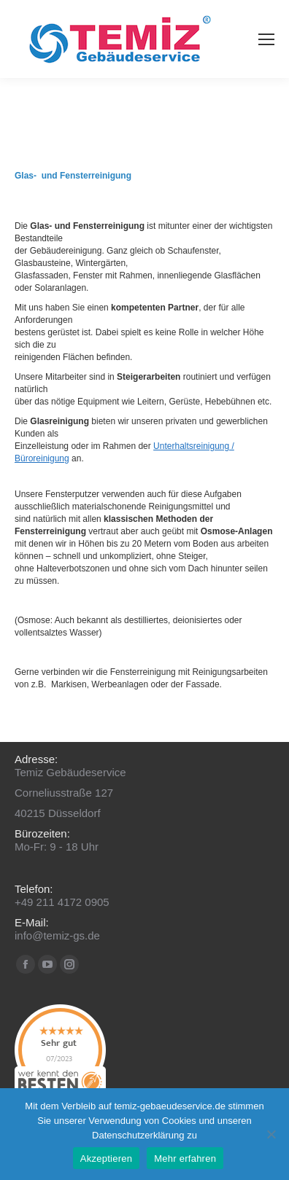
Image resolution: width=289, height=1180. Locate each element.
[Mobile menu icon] (266, 39)
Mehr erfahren (185, 1158)
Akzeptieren (106, 1158)
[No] (270, 1134)
